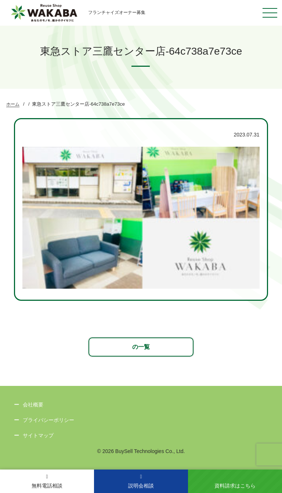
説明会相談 (141, 481)
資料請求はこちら (235, 486)
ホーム (12, 104)
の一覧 (141, 347)
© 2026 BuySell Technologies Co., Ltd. (141, 451)
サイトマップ (38, 435)
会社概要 (33, 405)
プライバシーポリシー (48, 420)
